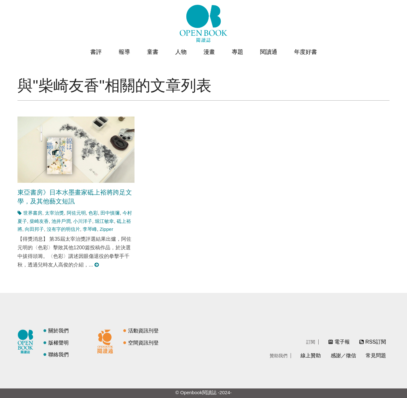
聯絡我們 (58, 354)
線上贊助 (310, 355)
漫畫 (209, 52)
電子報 (342, 342)
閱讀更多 (97, 264)
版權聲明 (58, 342)
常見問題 (376, 355)
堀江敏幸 (104, 221)
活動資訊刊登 (143, 330)
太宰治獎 (54, 213)
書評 (96, 52)
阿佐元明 (76, 213)
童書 (152, 52)
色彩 (93, 213)
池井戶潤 (61, 221)
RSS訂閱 (375, 342)
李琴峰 (90, 229)
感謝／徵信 (343, 355)
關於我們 (58, 330)
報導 (124, 52)
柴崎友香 (39, 221)
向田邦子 (34, 229)
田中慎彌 (110, 213)
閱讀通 (268, 52)
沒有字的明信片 (63, 229)
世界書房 (32, 213)
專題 (237, 52)
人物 (181, 52)
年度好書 (305, 52)
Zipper (106, 229)
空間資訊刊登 (143, 342)
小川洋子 (82, 221)
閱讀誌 (27, 341)
